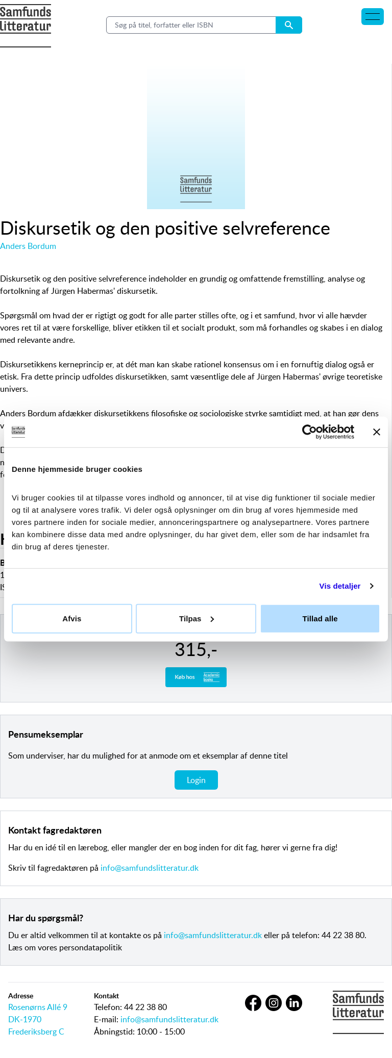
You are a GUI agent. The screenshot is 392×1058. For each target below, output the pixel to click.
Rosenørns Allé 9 (37, 1007)
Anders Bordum (28, 245)
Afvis (71, 618)
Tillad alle (320, 618)
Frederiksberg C (36, 1031)
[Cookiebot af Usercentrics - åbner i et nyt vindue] (309, 432)
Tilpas (196, 618)
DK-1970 (24, 1019)
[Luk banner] (376, 432)
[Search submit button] (289, 25)
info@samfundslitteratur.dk (150, 867)
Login (196, 780)
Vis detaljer (340, 586)
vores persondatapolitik (80, 947)
